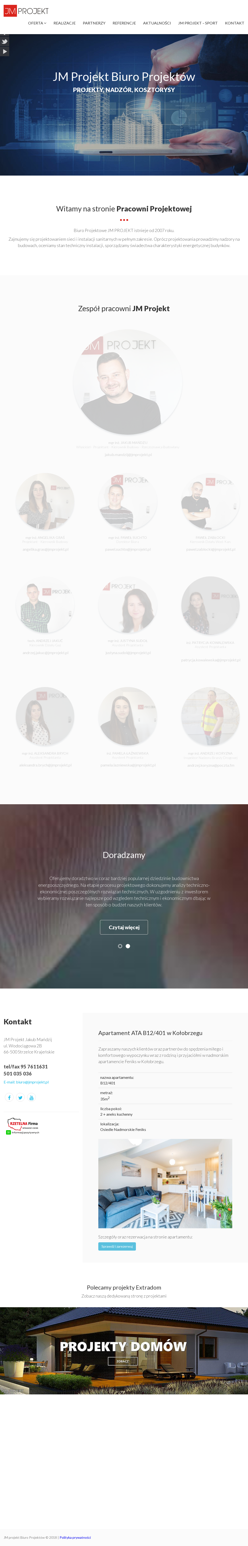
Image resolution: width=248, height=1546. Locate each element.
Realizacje (65, 23)
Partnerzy (94, 23)
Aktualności (157, 23)
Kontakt (234, 23)
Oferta (37, 23)
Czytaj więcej (124, 927)
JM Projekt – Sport (198, 23)
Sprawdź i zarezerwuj (117, 1246)
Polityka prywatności (75, 1537)
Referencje (124, 23)
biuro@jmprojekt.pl (32, 1082)
